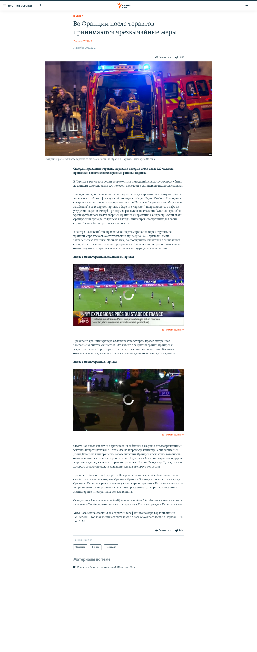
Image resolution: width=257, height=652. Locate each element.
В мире (78, 16)
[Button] (163, 57)
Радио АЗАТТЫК (82, 41)
